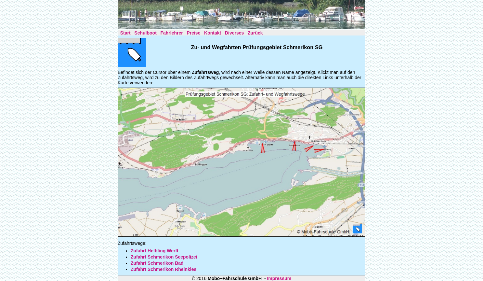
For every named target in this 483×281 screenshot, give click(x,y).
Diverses (234, 32)
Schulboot (145, 32)
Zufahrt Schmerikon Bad (157, 263)
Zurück (255, 32)
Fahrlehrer (171, 32)
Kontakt (212, 32)
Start (125, 32)
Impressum (279, 278)
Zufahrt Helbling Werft (154, 250)
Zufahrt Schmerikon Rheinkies (163, 269)
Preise (193, 32)
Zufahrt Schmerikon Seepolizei (164, 257)
